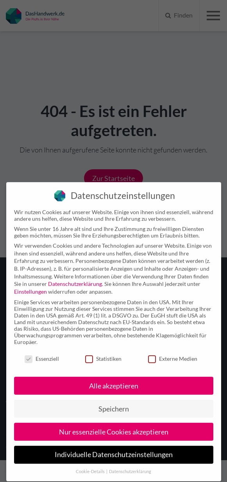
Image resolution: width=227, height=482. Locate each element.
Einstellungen (30, 283)
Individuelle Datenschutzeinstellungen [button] (114, 447)
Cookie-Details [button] (90, 463)
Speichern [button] (113, 401)
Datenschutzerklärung (75, 276)
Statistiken (103, 350)
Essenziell (42, 350)
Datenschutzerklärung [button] (130, 463)
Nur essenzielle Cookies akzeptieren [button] (113, 424)
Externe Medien (172, 350)
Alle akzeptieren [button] (113, 378)
